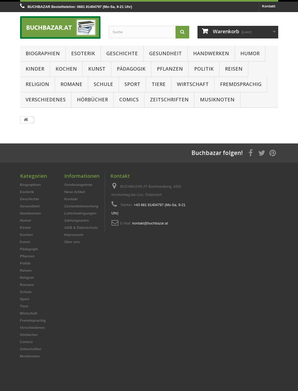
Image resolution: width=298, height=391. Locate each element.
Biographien (43, 53)
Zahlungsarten (76, 220)
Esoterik (83, 53)
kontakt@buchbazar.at (150, 223)
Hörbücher (92, 99)
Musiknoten (217, 99)
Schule (103, 84)
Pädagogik (131, 68)
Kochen (66, 68)
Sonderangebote (78, 185)
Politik (204, 68)
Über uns (72, 242)
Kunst (96, 68)
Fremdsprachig (240, 84)
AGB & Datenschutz (81, 228)
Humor (250, 53)
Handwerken (211, 53)
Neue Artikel (74, 192)
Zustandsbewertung (81, 206)
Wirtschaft (193, 84)
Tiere (159, 84)
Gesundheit (165, 53)
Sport (132, 84)
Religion (37, 84)
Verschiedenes (46, 99)
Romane (71, 84)
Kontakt (268, 6)
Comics (129, 99)
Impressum (73, 235)
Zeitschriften (169, 99)
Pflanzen (170, 68)
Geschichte (122, 53)
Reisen (234, 68)
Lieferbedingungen (80, 213)
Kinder (35, 68)
